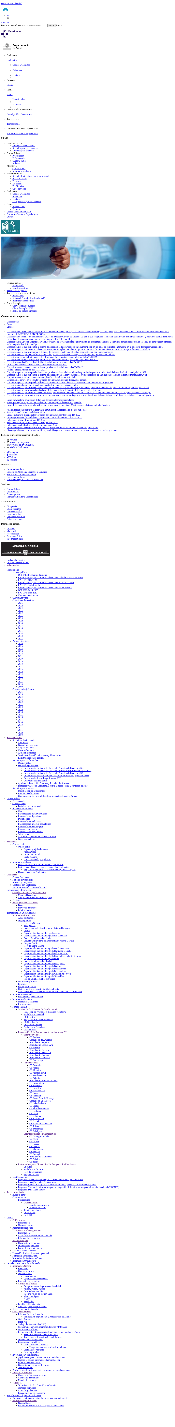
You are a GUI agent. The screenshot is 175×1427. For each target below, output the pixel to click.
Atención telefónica (27, 753)
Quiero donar (24, 847)
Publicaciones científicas (29, 1362)
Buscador (11, 85)
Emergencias (29, 925)
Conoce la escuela (26, 1271)
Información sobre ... (21, 171)
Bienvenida (23, 1268)
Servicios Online (14, 737)
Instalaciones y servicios (29, 1281)
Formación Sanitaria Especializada (22, 133)
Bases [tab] (9, 324)
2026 (20, 603)
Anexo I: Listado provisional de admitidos (26, 412)
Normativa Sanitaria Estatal (24, 1256)
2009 (20, 686)
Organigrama (30, 1276)
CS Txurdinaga (36, 1129)
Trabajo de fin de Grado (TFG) (32, 1324)
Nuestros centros (20, 288)
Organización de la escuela (36, 1278)
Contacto (5, 22)
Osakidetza (12, 60)
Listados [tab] (10, 327)
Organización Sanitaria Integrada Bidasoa (43, 966)
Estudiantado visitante (34, 1350)
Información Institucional (24, 915)
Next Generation (19, 1177)
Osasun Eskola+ (25, 1403)
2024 (20, 608)
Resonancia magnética (17, 290)
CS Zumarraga (36, 1060)
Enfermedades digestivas (29, 816)
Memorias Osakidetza (28, 1001)
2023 (20, 610)
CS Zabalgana (35, 1131)
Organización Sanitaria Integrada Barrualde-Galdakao (48, 951)
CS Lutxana (34, 1146)
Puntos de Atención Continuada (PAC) (29, 887)
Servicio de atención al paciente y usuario (31, 176)
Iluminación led (31, 1062)
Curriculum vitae (20, 598)
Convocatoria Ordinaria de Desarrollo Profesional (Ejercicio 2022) (54, 773)
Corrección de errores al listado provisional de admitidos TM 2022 (37, 364)
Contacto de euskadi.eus (18, 562)
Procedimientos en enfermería (31, 1393)
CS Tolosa (34, 1126)
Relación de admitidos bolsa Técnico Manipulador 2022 (32, 422)
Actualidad (17, 70)
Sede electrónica (14, 536)
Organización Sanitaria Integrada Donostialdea (45, 971)
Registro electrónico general (31, 758)
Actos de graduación (27, 1390)
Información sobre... (21, 862)
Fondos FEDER (19, 1007)
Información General (21, 1266)
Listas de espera (25, 1004)
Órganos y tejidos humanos (36, 849)
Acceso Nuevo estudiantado (25, 1309)
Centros (16, 900)
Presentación (18, 156)
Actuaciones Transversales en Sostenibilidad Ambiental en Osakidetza (50, 991)
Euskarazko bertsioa (16, 560)
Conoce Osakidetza (21, 65)
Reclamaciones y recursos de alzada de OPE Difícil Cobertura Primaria (50, 577)
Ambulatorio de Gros (33, 1169)
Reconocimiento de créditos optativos (41, 1334)
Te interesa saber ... (32, 1210)
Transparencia (13, 124)
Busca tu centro (19, 178)
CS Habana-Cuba (37, 1090)
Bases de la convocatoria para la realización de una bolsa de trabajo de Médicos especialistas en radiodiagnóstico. (58, 405)
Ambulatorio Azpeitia (39, 1042)
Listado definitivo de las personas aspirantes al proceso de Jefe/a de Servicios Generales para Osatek (52, 427)
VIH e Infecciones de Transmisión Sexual (37, 836)
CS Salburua (35, 1116)
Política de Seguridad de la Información (25, 479)
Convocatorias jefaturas (23, 689)
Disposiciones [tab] (13, 322)
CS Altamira (35, 1070)
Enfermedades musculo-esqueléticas (34, 824)
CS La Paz (34, 1141)
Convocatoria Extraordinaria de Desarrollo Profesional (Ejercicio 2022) (56, 775)
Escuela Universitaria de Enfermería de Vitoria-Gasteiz (49, 941)
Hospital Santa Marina (34, 946)
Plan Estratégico (31, 1296)
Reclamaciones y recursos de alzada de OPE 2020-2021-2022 (46, 582)
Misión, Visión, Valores (34, 1289)
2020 (20, 618)
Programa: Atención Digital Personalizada (37, 1182)
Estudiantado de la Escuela (36, 1344)
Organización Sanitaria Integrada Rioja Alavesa (45, 935)
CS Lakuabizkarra (37, 1103)
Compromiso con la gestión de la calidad (42, 1286)
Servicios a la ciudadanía (23, 740)
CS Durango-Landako (39, 1136)
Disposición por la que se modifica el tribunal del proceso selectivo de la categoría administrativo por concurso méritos (61, 354)
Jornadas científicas (27, 1388)
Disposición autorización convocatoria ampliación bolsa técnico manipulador (42, 377)
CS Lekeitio (29, 1017)
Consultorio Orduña (33, 1024)
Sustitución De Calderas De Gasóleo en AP (37, 1009)
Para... (9, 94)
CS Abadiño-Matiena (39, 1108)
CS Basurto (34, 1047)
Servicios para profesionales (25, 148)
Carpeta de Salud (14, 511)
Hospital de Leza (31, 1174)
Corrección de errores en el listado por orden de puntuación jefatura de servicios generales (47, 380)
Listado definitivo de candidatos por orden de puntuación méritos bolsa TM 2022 (43, 415)
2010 (20, 684)
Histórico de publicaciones (24, 1400)
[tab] (90, 322)
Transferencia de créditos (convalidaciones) (43, 1337)
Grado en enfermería (21, 1311)
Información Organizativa (24, 1261)
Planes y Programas (27, 986)
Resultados (29, 1301)
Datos (20, 905)
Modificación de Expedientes (31, 791)
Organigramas (24, 920)
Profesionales (18, 99)
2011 (20, 681)
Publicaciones (24, 910)
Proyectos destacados (27, 907)
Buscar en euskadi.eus (11, 25)
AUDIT (27, 1299)
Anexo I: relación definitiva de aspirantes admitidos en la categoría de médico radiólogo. (47, 410)
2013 (20, 636)
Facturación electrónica (28, 793)
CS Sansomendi (36, 1118)
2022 (20, 613)
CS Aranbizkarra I (37, 1073)
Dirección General (32, 923)
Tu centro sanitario (15, 1192)
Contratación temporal (28, 595)
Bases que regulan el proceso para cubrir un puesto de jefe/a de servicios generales (44, 402)
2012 (20, 638)
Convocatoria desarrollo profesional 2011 (42, 778)
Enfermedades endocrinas (29, 821)
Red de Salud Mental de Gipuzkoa (39, 979)
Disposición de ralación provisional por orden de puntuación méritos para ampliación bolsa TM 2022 (52, 359)
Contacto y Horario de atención (32, 1306)
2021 (20, 615)
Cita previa (12, 506)
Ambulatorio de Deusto (40, 1052)
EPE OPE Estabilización (29, 585)
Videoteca (17, 163)
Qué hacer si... (18, 168)
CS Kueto (33, 1139)
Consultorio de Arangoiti (40, 1040)
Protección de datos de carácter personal (30, 1253)
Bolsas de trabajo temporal (24, 311)
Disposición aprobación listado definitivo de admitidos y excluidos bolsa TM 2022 (44, 362)
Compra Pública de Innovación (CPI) (35, 897)
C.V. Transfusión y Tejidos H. (37, 859)
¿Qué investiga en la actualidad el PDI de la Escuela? (42, 1357)
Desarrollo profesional (28, 765)
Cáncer (21, 811)
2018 (20, 623)
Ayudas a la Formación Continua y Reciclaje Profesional (43, 783)
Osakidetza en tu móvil (28, 745)
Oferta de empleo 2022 (22, 308)
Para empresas (13, 494)
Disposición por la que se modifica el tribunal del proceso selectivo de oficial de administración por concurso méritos (60, 352)
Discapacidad (24, 819)
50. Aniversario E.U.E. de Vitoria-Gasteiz (37, 1385)
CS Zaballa (34, 1159)
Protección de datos (15, 477)
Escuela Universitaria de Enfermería (23, 1263)
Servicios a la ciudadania (23, 145)
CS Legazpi (34, 1144)
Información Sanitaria (22, 999)
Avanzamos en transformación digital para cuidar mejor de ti (39, 1398)
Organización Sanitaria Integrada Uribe (41, 958)
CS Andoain (34, 1037)
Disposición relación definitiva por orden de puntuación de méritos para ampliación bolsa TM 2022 (52, 357)
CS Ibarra (33, 1093)
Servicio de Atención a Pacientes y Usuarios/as (39, 755)
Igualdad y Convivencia (29, 1304)
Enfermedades (18, 158)
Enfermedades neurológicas (30, 826)
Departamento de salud (11, 3)
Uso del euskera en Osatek (24, 1250)
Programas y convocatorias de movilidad (47, 1347)
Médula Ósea (30, 852)
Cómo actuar (29, 1212)
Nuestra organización (39, 1205)
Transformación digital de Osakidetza (24, 1395)
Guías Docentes (25, 1319)
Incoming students (32, 1352)
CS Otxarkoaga (31, 1022)
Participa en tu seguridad (29, 806)
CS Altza (28, 1167)
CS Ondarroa (35, 1111)
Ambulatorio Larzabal (34, 1014)
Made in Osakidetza (19, 447)
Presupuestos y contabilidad (30, 996)
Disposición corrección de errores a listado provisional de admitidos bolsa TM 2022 (45, 367)
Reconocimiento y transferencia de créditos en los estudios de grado (49, 1332)
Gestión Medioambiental (35, 1291)
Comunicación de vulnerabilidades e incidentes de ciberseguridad (47, 796)
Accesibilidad (13, 533)
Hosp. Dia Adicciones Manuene (38, 1019)
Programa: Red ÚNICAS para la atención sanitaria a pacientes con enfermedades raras (57, 1184)
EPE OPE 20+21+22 (27, 580)
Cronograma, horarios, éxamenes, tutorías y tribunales (42, 1327)
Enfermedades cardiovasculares (32, 814)
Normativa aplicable (27, 981)
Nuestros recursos (37, 1207)
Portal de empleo (20, 1240)
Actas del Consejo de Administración (29, 298)
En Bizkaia (17, 183)
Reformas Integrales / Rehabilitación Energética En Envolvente (47, 1164)
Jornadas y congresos (19, 442)
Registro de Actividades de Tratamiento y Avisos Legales (49, 869)
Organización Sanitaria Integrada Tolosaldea (44, 976)
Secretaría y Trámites (22, 1372)
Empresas (16, 104)
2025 (20, 605)
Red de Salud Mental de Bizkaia (38, 961)
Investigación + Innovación (19, 114)
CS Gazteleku (35, 1088)
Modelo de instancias (27, 1380)
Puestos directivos (20, 641)
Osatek (27, 930)
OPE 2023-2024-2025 (28, 590)
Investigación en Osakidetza (25, 902)
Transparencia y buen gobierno (26, 1230)
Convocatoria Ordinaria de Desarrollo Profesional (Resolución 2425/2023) (57, 770)
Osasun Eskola (13, 489)
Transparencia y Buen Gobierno (26, 201)
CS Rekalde (34, 1151)
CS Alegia (34, 1068)
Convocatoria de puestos (23, 306)
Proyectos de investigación (21, 445)
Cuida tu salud (18, 161)
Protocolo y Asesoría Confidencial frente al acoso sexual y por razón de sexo (53, 786)
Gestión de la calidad (27, 1283)
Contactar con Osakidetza (24, 885)
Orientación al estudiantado (30, 1339)
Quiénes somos (30, 1202)
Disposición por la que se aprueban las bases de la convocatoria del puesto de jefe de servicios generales (54, 390)
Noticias (13, 440)
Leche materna (30, 857)
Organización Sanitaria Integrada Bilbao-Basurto (46, 953)
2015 (20, 631)
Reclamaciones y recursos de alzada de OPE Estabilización (45, 587)
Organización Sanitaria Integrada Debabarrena (45, 968)
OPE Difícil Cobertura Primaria (32, 575)
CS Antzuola (35, 1065)
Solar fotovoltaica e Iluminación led (40, 1134)
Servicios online (14, 514)
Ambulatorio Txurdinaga (40, 1156)
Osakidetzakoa (24, 763)
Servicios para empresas (23, 150)
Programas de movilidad (29, 1342)
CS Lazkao (34, 1106)
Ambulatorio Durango (39, 1055)
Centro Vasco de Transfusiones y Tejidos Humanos (47, 928)
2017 (20, 626)
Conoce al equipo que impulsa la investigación (39, 1360)
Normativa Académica (28, 1329)
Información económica (23, 300)
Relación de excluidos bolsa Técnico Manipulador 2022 (32, 425)
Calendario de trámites (28, 1377)
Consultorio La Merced (40, 1101)
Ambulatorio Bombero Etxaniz (43, 1080)
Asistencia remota (15, 519)
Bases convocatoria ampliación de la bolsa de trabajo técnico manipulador (40, 400)
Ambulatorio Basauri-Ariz (41, 1045)
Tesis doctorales (25, 1367)
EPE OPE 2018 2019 (27, 592)
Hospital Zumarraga (33, 1172)
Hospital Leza (30, 1029)
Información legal (15, 539)
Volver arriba (13, 565)
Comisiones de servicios (23, 600)
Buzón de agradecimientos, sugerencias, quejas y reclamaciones (41, 1370)
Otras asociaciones (26, 839)
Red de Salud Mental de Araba (37, 938)
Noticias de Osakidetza (22, 880)
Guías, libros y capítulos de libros (33, 1365)
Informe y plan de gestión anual (38, 1294)
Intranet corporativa (16, 516)
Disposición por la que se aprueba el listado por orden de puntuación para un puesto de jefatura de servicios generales (60, 382)
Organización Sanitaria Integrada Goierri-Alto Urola (47, 974)
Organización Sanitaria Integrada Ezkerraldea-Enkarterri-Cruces (53, 956)
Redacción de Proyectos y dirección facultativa (45, 1012)
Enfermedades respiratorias (30, 831)
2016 (20, 628)
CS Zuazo (33, 1162)
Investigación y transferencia (25, 1355)
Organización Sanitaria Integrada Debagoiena (44, 963)
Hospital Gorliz (31, 943)
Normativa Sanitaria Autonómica (27, 1258)
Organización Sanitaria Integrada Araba (42, 933)
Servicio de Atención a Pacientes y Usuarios (27, 472)
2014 (20, 633)
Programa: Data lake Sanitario (31, 1189)
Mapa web (11, 531)
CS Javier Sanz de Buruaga (41, 1098)
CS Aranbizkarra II (38, 1075)
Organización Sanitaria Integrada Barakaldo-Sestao (47, 948)
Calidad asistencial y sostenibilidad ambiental (38, 989)
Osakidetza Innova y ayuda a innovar (29, 892)
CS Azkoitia (34, 1078)
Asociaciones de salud (22, 808)
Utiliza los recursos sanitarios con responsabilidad (40, 864)
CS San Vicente (36, 1121)
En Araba (16, 181)
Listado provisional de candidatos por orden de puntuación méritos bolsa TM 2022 (44, 417)
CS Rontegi (34, 1154)
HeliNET (28, 1215)
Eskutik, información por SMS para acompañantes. (41, 1405)
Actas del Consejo (26, 918)
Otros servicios (19, 189)
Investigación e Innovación (19, 211)
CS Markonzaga (36, 1149)
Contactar (16, 75)
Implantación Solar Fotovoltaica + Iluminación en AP (42, 1032)
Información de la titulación (30, 1314)
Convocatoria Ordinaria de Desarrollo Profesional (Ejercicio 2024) (54, 768)
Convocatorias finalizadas (35, 780)
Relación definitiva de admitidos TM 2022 (26, 420)
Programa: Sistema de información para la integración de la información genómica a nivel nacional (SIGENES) (68, 1187)
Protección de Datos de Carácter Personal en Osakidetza (43, 867)
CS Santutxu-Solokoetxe (40, 1123)
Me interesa (12, 841)
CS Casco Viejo (36, 1083)
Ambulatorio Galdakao (34, 1027)
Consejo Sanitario (26, 750)
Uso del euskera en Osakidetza (32, 872)
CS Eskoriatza (35, 1085)
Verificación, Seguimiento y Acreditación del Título (47, 1317)
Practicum (22, 1322)
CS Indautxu (35, 1095)
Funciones (22, 984)
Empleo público (19, 572)
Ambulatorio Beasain (39, 1050)
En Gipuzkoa (18, 186)
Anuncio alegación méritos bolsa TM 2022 (26, 369)
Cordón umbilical (32, 854)
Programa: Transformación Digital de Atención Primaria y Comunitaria (50, 1179)
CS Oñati (33, 1113)
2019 (20, 620)
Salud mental (24, 834)
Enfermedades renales (28, 829)
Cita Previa (23, 742)
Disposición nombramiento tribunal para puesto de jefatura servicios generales (42, 385)
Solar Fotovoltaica (32, 1035)
